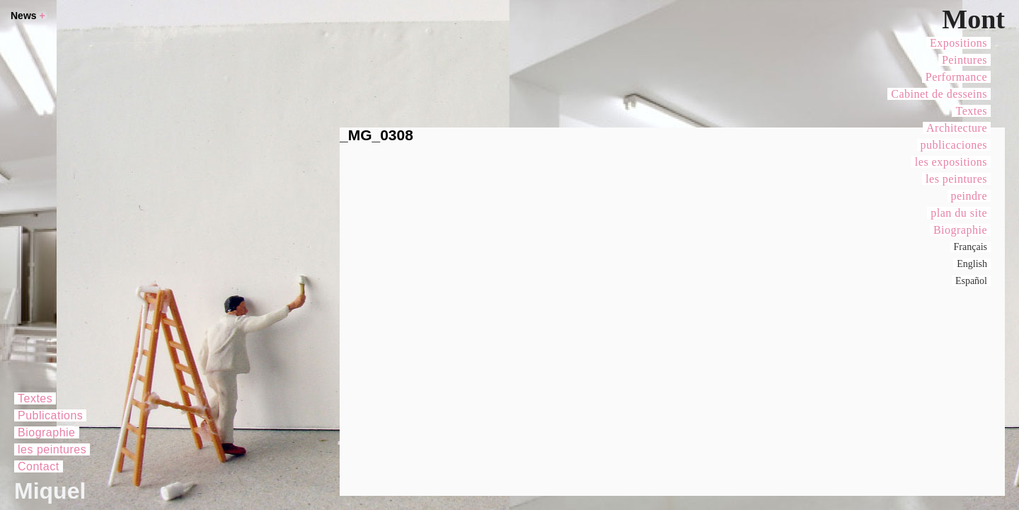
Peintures (964, 60)
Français (970, 247)
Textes (971, 111)
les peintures (956, 179)
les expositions (951, 162)
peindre (969, 196)
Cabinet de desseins (939, 94)
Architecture (956, 128)
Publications (50, 415)
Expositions (958, 43)
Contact (38, 466)
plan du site (959, 213)
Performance (956, 77)
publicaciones (954, 145)
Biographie (960, 230)
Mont (973, 19)
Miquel (50, 491)
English (972, 264)
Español (971, 281)
